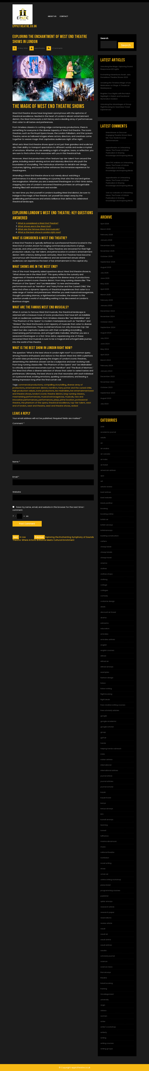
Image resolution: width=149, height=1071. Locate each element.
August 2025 (105, 267)
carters (103, 541)
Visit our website (113, 192)
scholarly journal (107, 956)
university (104, 999)
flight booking (106, 694)
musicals (69, 396)
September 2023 (107, 393)
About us (52, 16)
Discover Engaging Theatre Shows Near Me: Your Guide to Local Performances (119, 136)
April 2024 (104, 354)
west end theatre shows (58, 405)
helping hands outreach (110, 748)
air (101, 443)
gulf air (103, 737)
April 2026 (104, 223)
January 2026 (106, 240)
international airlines (109, 770)
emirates (104, 634)
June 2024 (105, 343)
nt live (102, 868)
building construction (109, 536)
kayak (103, 792)
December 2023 (107, 376)
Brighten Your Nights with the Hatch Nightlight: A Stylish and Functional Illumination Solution (115, 96)
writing (103, 1038)
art (101, 481)
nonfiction (104, 857)
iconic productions (45, 390)
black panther (106, 503)
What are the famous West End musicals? (39, 229)
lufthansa (104, 836)
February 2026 (106, 234)
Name (16, 461)
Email (16, 476)
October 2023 (106, 387)
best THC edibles (113, 162)
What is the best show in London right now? (39, 232)
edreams (104, 623)
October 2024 (106, 322)
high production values (24, 390)
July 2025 (104, 273)
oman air (104, 874)
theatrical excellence (59, 402)
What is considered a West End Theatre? (38, 223)
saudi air (104, 934)
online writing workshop (110, 879)
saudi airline (105, 939)
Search (104, 38)
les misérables (62, 390)
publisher (104, 896)
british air (104, 519)
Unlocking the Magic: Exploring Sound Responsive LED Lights (116, 67)
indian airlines (106, 759)
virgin (102, 1005)
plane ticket (105, 885)
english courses (107, 650)
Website (17, 491)
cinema (103, 563)
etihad (103, 656)
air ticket (104, 465)
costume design (107, 601)
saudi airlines (106, 945)
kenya (103, 803)
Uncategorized (107, 994)
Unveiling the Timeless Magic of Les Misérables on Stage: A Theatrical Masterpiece (115, 85)
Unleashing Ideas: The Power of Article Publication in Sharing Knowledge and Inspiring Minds (119, 151)
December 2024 (107, 311)
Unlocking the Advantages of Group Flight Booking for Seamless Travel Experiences (115, 107)
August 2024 (105, 333)
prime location (67, 399)
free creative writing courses (112, 705)
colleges (104, 590)
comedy (104, 596)
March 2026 (105, 229)
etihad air (104, 661)
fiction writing (106, 688)
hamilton (53, 387)
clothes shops (106, 574)
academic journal (108, 432)
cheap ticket (105, 546)
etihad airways (106, 666)
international (105, 765)
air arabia (104, 448)
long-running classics (74, 393)
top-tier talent (78, 402)
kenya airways (106, 808)
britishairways (106, 530)
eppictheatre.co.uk (25, 26)
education (104, 628)
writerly (103, 1032)
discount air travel (108, 612)
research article (107, 907)
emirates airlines (107, 639)
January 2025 (106, 305)
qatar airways (106, 901)
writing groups (106, 1048)
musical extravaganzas (52, 396)
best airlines (105, 492)
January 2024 (106, 371)
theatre (103, 978)
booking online (106, 514)
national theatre (107, 852)
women (103, 1016)
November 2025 (107, 251)
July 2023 (104, 403)
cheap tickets (106, 552)
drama (103, 617)
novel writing (105, 863)
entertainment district (36, 387)
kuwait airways (106, 819)
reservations (105, 917)
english (103, 645)
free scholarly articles (109, 710)
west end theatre (36, 405)
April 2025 (104, 289)
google (103, 716)
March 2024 (105, 360)
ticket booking (106, 983)
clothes (103, 568)
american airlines (108, 470)
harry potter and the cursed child (74, 387)
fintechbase (111, 132)
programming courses (110, 890)
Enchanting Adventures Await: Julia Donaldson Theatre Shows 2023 (115, 76)
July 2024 (104, 338)
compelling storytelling (55, 384)
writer (102, 1021)
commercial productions (30, 384)
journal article (106, 776)
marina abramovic (108, 841)
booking (104, 508)
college (103, 585)
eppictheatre (111, 147)
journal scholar (106, 787)
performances (46, 399)
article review (106, 486)
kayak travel (105, 797)
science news (106, 967)
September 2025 (107, 262)
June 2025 (104, 278)
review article (106, 923)
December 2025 (107, 245)
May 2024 (104, 349)
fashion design (106, 677)
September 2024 (107, 327)
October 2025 (106, 256)
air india (103, 459)
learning (104, 825)
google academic (108, 721)
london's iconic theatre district (47, 393)
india (102, 754)
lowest (103, 830)
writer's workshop (108, 1027)
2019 (102, 426)
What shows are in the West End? (34, 226)
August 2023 (105, 398)
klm (102, 814)
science (103, 961)
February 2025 (106, 300)
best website (106, 497)
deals (102, 606)
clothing (103, 579)
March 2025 (105, 294)
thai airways (105, 972)
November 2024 (107, 316)
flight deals (105, 699)
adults (103, 437)
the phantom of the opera (34, 402)
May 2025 (104, 283)
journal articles (106, 781)
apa (102, 475)
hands (103, 743)
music (103, 847)
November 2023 (107, 382)
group (103, 732)
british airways (106, 525)
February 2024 (106, 365)
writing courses (107, 1043)
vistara (103, 1010)
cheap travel (106, 557)
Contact (64, 16)
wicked (74, 405)
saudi (102, 928)
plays (56, 399)
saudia (103, 950)
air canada (105, 454)
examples (104, 672)
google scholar (107, 726)
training (103, 988)
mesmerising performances (26, 396)
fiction (103, 683)
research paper (107, 912)
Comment (18, 423)
